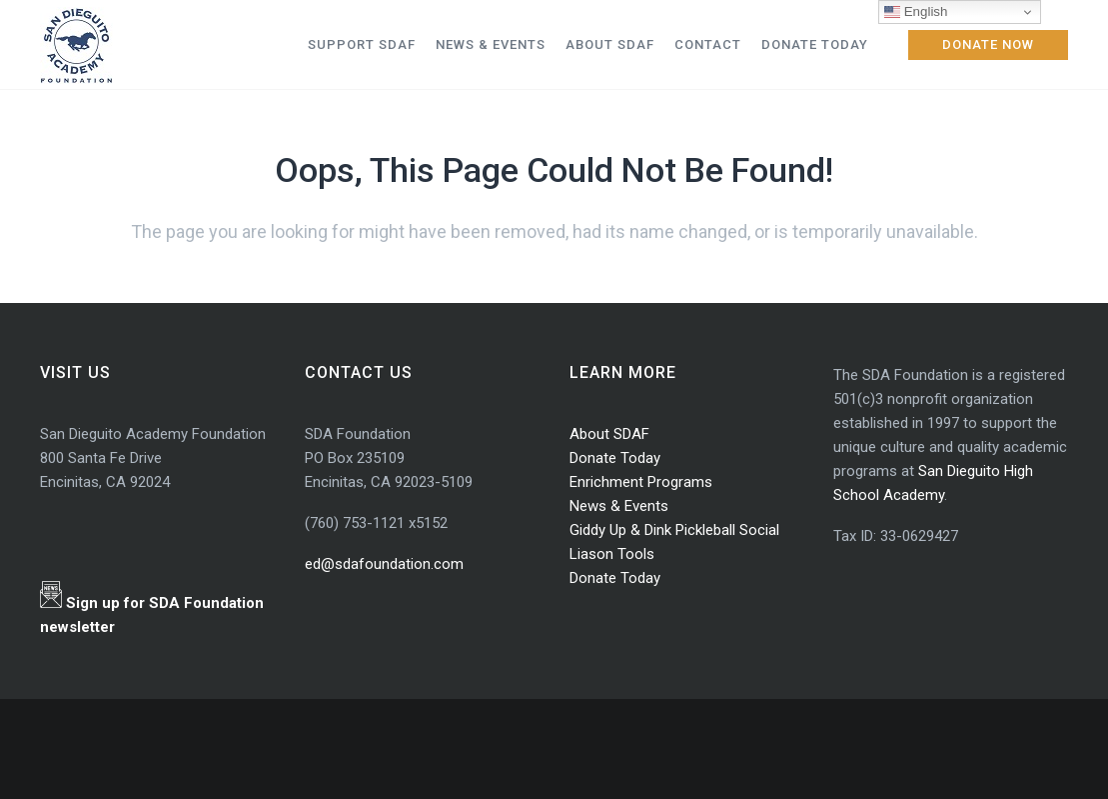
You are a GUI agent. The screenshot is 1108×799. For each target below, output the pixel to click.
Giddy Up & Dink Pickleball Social (674, 530)
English (915, 12)
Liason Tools (611, 554)
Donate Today (614, 458)
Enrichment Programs (640, 482)
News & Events (618, 506)
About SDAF (609, 434)
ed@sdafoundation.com (384, 564)
